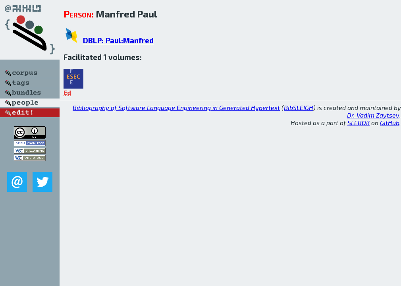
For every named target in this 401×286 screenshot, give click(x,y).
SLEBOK (358, 122)
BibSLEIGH (298, 107)
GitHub (389, 122)
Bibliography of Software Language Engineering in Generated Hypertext (176, 107)
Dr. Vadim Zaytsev (373, 115)
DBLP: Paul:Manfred (118, 40)
